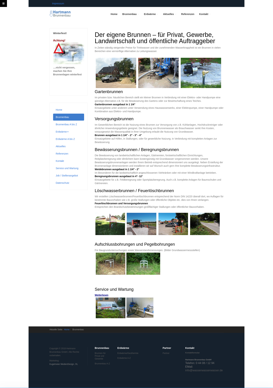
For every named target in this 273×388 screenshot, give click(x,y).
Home (114, 14)
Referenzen (187, 14)
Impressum (58, 3)
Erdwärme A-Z (124, 358)
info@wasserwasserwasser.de (204, 370)
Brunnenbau (130, 14)
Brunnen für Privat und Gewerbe (100, 356)
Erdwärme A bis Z (65, 139)
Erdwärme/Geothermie (125, 353)
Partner (166, 353)
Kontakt (205, 14)
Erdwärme (151, 14)
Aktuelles (169, 14)
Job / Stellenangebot (67, 175)
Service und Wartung (67, 168)
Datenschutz (62, 182)
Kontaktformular (192, 353)
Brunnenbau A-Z (102, 363)
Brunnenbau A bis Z (66, 124)
